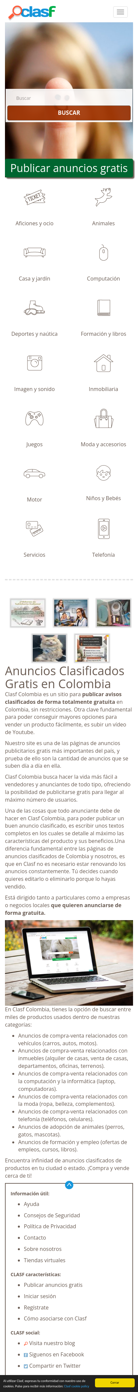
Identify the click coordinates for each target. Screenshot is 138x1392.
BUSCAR (69, 112)
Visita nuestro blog (49, 1343)
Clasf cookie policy (76, 1386)
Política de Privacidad (50, 1226)
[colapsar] (120, 12)
